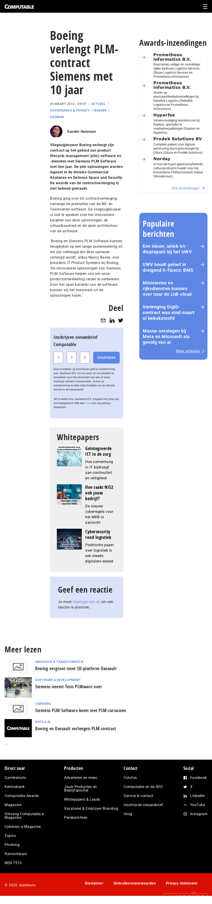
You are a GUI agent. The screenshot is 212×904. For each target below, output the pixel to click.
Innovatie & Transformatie (59, 662)
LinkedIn (197, 796)
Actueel (98, 104)
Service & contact (138, 796)
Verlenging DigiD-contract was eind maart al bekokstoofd (169, 312)
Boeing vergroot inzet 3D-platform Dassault (75, 668)
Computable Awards (22, 796)
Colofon (130, 778)
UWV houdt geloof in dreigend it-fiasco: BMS (168, 267)
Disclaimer (94, 883)
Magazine (13, 805)
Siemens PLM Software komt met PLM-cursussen (80, 710)
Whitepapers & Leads (82, 799)
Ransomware (16, 854)
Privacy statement (181, 883)
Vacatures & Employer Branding (91, 808)
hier (87, 403)
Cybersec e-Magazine (23, 826)
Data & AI (42, 722)
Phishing (12, 845)
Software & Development (58, 680)
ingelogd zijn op (86, 602)
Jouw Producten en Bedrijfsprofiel (80, 789)
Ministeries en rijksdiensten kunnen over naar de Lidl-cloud (167, 288)
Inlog (128, 814)
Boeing (100, 110)
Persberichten (75, 817)
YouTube (197, 805)
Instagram (199, 814)
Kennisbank (15, 787)
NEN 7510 (13, 863)
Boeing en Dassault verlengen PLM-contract (75, 728)
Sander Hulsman (81, 131)
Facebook (198, 778)
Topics (10, 836)
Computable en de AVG (143, 787)
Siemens (57, 117)
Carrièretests (15, 778)
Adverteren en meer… (81, 778)
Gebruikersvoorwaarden (135, 883)
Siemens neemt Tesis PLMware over (68, 686)
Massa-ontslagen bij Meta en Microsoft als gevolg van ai (166, 336)
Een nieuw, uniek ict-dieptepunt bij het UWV (167, 248)
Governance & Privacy (70, 110)
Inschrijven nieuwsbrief (143, 805)
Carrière (43, 703)
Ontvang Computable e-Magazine (25, 816)
